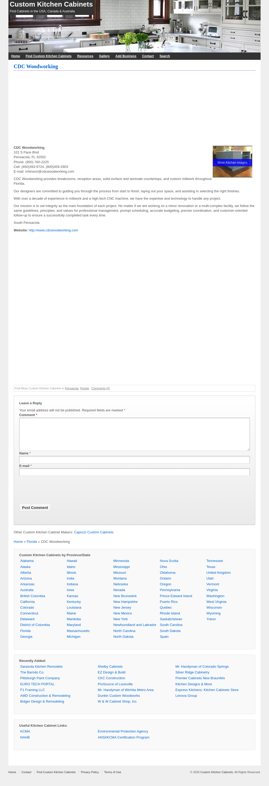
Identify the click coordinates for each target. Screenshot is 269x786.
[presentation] (59, 497)
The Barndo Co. (32, 679)
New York (120, 625)
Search (164, 56)
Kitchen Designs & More (193, 690)
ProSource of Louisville (115, 690)
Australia (27, 596)
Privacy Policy (90, 778)
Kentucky (74, 608)
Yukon (211, 625)
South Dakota (170, 637)
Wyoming (213, 620)
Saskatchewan (171, 625)
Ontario (165, 585)
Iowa (70, 596)
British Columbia (32, 602)
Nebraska (120, 590)
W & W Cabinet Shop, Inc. (117, 708)
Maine (71, 620)
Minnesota (121, 567)
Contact (148, 56)
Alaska (25, 573)
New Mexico (122, 620)
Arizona (26, 585)
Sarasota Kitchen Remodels (41, 673)
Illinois (71, 579)
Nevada (119, 596)
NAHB (25, 744)
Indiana (72, 590)
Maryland (74, 631)
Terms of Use (112, 778)
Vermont (212, 590)
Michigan (73, 643)
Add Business (125, 56)
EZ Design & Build (112, 679)
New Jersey (122, 614)
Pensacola (71, 388)
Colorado (27, 614)
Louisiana (74, 614)
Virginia (212, 596)
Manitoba (74, 625)
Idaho (71, 573)
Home (15, 56)
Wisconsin (214, 614)
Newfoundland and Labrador (134, 631)
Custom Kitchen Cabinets (51, 4)
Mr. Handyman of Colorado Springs (202, 673)
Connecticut (29, 620)
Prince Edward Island (176, 602)
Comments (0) (100, 388)
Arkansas (27, 590)
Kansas (72, 602)
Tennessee (214, 567)
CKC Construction (111, 684)
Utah (210, 585)
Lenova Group (186, 702)
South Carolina (171, 631)
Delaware (27, 625)
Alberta (25, 579)
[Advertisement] (134, 108)
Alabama (27, 567)
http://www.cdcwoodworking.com (53, 230)
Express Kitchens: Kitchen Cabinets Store (207, 696)
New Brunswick (125, 602)
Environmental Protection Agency (123, 738)
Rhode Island (170, 620)
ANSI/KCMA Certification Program (123, 744)
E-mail (24, 472)
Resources (85, 56)
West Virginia (216, 608)
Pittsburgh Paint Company (40, 684)
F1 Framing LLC (32, 696)
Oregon (165, 590)
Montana (120, 585)
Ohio (163, 573)
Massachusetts (78, 637)
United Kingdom (218, 579)
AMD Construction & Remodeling (45, 702)
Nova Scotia (169, 567)
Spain (164, 643)
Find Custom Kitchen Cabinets (49, 56)
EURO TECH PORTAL (37, 690)
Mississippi (121, 573)
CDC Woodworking (36, 66)
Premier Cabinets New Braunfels (200, 684)
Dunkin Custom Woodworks (119, 702)
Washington (215, 602)
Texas (210, 573)
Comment (28, 415)
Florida (84, 388)
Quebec (166, 614)
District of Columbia (35, 631)
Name (23, 459)
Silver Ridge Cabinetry (192, 679)
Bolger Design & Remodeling (42, 708)
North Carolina (124, 637)
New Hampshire (125, 608)
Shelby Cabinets (110, 673)
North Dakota (123, 643)
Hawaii (72, 567)
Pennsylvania (170, 596)
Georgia (26, 643)
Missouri (119, 579)
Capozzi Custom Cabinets (93, 538)
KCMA (25, 738)
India (70, 585)
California (27, 608)
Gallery (104, 56)
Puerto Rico (169, 608)
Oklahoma (167, 579)
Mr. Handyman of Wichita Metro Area (125, 696)
